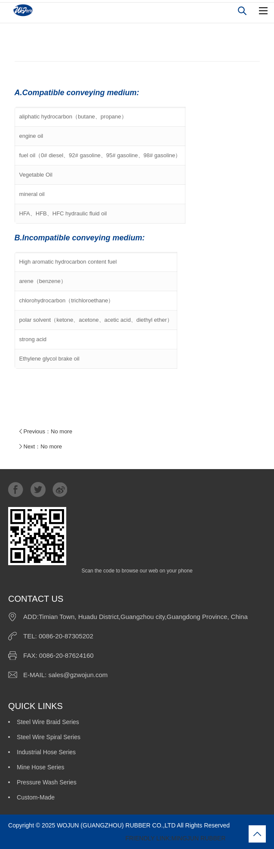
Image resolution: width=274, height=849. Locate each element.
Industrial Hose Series (46, 752)
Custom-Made (36, 797)
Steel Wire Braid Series (48, 721)
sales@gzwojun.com (78, 674)
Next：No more (39, 446)
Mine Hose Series (41, 767)
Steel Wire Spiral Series (48, 737)
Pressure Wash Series (47, 782)
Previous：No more (44, 431)
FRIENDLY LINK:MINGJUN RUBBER (116, 838)
